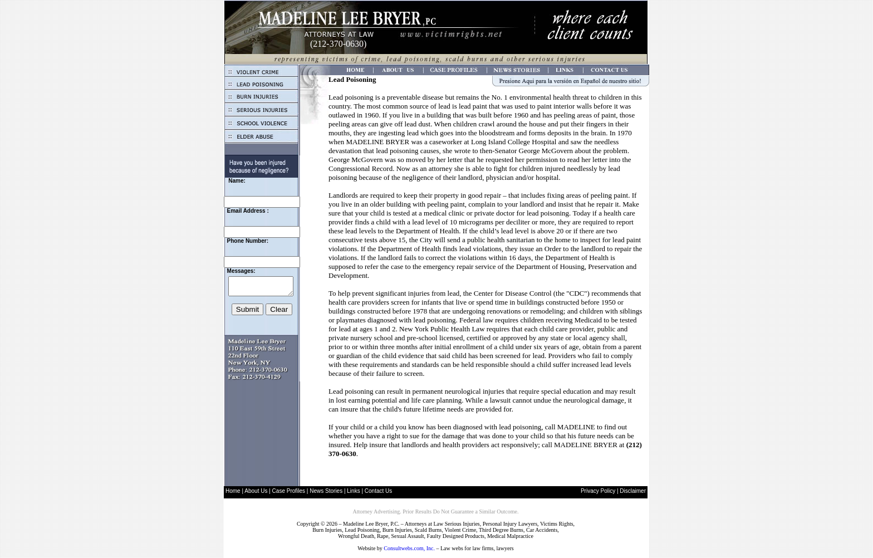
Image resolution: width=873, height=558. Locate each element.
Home (233, 491)
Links (353, 491)
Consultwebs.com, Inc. (409, 548)
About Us (255, 491)
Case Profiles (288, 491)
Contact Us (378, 491)
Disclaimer (633, 491)
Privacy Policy (598, 491)
